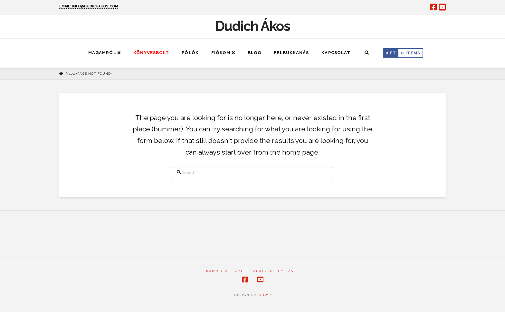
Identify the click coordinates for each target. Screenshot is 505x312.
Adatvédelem (268, 271)
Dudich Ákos (252, 26)
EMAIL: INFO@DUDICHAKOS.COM (88, 6)
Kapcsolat (218, 271)
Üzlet (242, 271)
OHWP (264, 295)
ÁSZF (293, 271)
